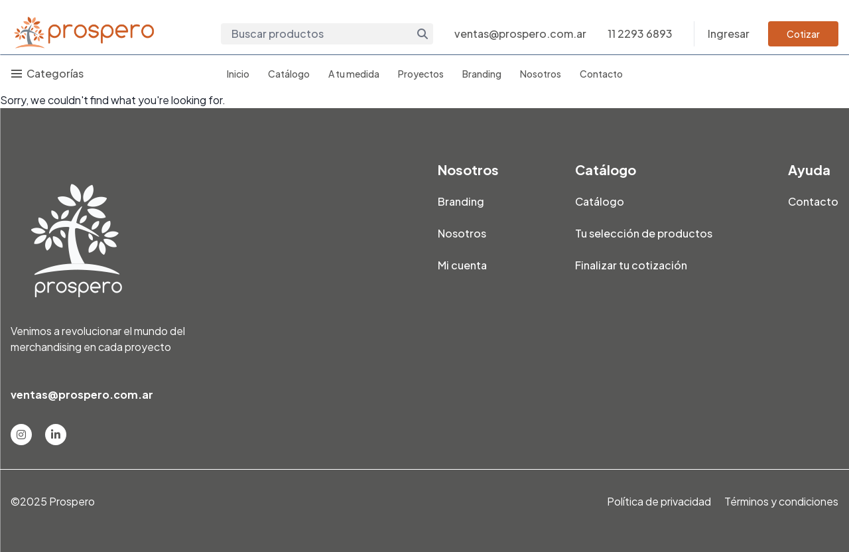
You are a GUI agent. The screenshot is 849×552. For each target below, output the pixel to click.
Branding (481, 74)
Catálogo (289, 74)
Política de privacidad (659, 501)
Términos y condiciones (781, 501)
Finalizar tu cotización (631, 265)
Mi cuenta (462, 265)
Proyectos (421, 74)
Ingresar (729, 33)
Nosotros (540, 74)
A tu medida (353, 74)
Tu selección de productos (643, 233)
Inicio (238, 74)
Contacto (601, 74)
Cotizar (803, 34)
